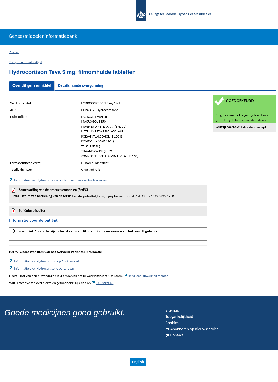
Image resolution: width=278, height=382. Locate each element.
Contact (175, 342)
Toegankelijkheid (181, 320)
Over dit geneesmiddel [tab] (31, 88)
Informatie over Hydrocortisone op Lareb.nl (42, 271)
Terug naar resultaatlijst (25, 64)
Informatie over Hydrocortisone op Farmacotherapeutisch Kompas (58, 182)
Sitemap (173, 313)
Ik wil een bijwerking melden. (146, 278)
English (138, 369)
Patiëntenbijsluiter (28, 213)
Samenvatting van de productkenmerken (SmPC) (108, 195)
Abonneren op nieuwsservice (196, 335)
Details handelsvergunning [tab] (80, 88)
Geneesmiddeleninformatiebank (50, 38)
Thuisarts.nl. (102, 285)
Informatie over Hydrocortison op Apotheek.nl (44, 264)
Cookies (173, 328)
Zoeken (14, 54)
